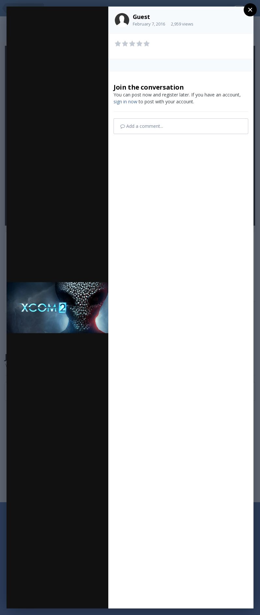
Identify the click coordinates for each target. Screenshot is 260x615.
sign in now (125, 101)
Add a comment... (141, 126)
